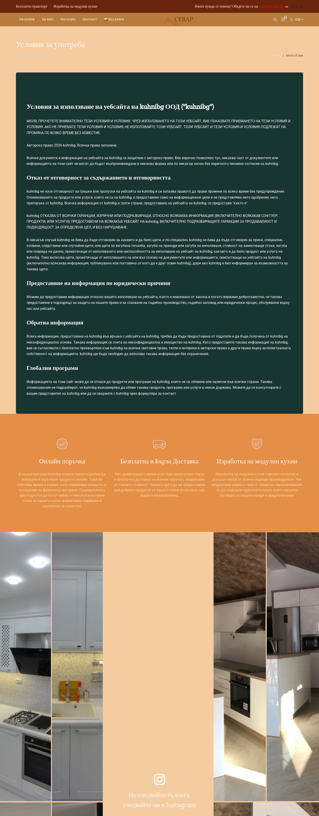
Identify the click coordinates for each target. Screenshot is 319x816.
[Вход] (301, 6)
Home (277, 55)
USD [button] (299, 22)
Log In (294, 6)
